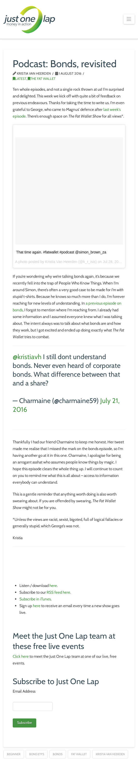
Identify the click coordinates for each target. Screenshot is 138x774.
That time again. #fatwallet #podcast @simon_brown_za (61, 252)
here (53, 585)
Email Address (24, 691)
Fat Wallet (79, 754)
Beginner (13, 754)
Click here (21, 656)
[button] (129, 19)
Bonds (57, 754)
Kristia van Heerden (110, 754)
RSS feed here (58, 592)
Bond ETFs (36, 754)
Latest (19, 78)
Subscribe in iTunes (35, 599)
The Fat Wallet (41, 78)
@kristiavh (27, 357)
